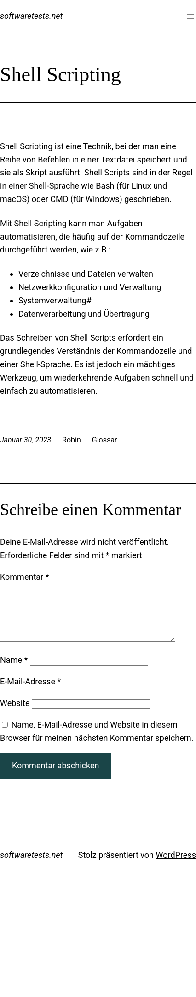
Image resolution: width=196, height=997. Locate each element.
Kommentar (24, 577)
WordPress (176, 866)
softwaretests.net (31, 16)
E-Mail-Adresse (30, 692)
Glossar (104, 440)
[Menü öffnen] (190, 16)
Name (14, 671)
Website (14, 714)
